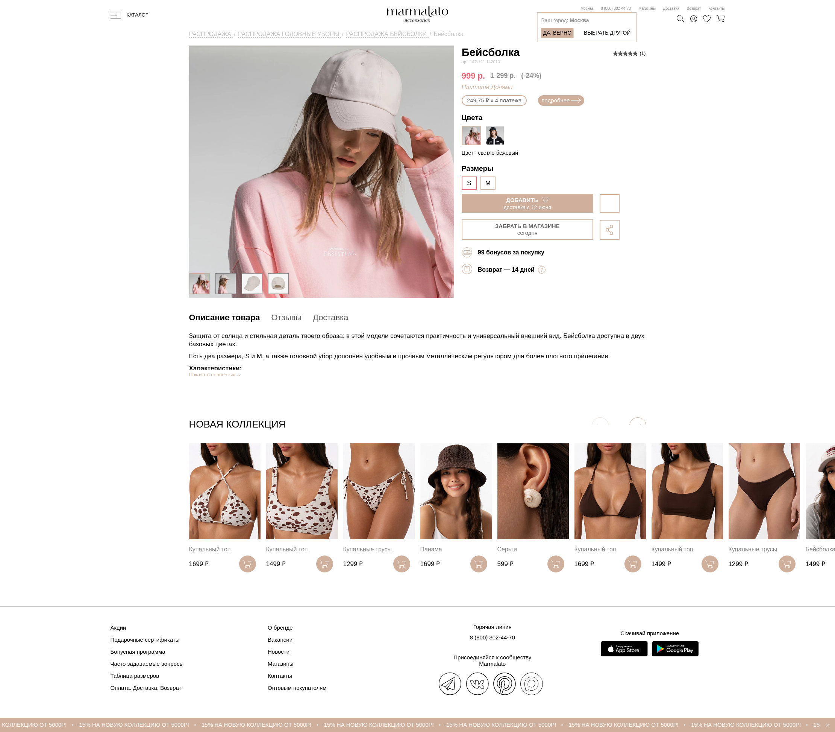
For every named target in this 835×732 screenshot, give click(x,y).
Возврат (694, 8)
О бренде (280, 627)
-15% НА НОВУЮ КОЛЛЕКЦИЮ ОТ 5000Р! (143, 724)
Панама (431, 549)
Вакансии (280, 639)
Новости (278, 651)
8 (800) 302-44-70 (616, 8)
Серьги (507, 549)
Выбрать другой (607, 33)
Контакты (716, 8)
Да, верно (557, 33)
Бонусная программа (138, 651)
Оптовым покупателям (297, 688)
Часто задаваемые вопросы (147, 663)
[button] (637, 425)
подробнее (561, 100)
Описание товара (224, 317)
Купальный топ (210, 549)
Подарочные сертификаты (145, 639)
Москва (586, 8)
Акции (118, 627)
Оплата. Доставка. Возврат (146, 688)
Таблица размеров (135, 676)
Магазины (647, 8)
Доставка (671, 8)
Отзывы (286, 317)
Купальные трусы (367, 549)
